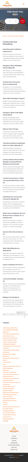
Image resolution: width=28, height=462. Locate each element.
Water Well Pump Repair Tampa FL (14, 98)
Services (14, 447)
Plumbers (14, 438)
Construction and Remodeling (15, 36)
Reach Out (14, 449)
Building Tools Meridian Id (11, 297)
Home (4, 36)
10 (25, 314)
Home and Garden (14, 445)
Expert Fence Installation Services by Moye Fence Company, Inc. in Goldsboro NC (14, 215)
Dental (14, 440)
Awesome (16, 455)
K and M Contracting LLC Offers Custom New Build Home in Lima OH (13, 180)
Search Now (23, 22)
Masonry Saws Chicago (10, 129)
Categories (14, 443)
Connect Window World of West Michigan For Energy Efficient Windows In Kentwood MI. (13, 162)
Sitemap (17, 457)
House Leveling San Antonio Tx (13, 265)
